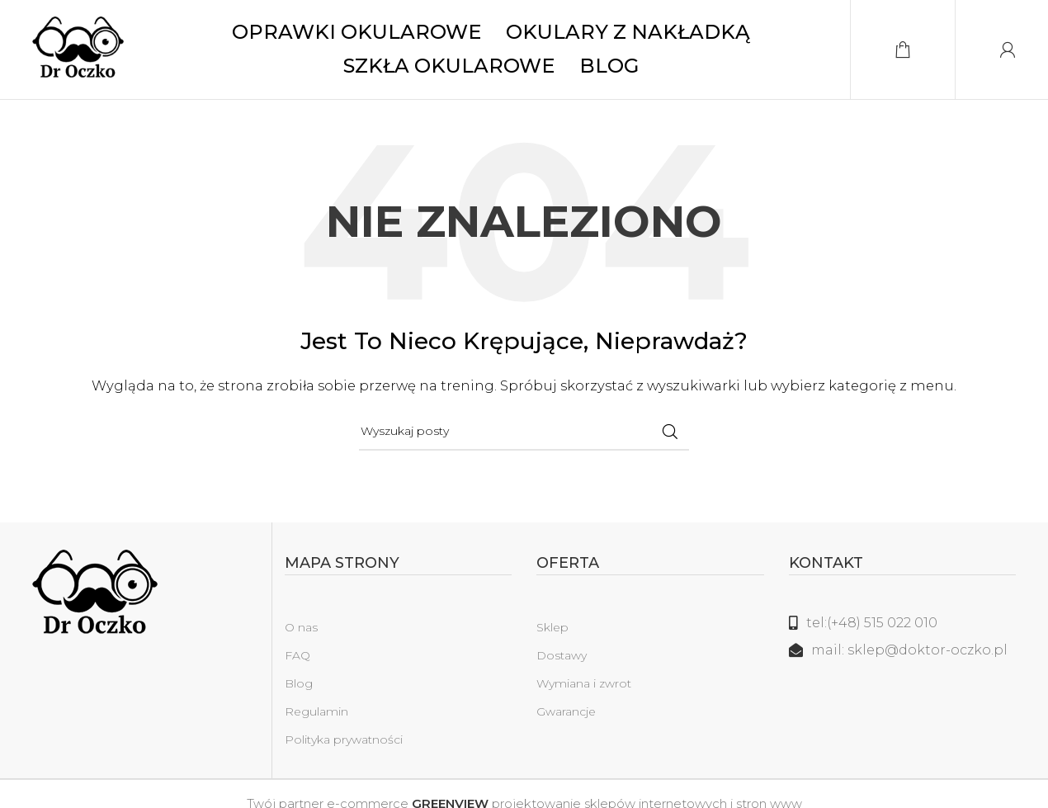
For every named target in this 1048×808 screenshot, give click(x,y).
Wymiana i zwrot (583, 683)
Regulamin (316, 711)
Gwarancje (566, 711)
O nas (301, 627)
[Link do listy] (903, 623)
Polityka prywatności (344, 739)
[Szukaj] (524, 432)
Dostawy (561, 655)
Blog (299, 683)
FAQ (297, 655)
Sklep (552, 627)
